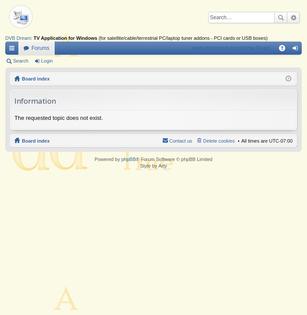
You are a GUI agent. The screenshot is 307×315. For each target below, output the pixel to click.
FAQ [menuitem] (285, 50)
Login (47, 60)
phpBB (128, 159)
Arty (162, 165)
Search (280, 17)
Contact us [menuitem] (180, 141)
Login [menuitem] (297, 50)
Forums (40, 48)
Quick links (13, 50)
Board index (36, 78)
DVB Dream (18, 38)
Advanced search (293, 17)
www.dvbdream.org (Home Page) (231, 48)
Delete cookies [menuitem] (219, 141)
